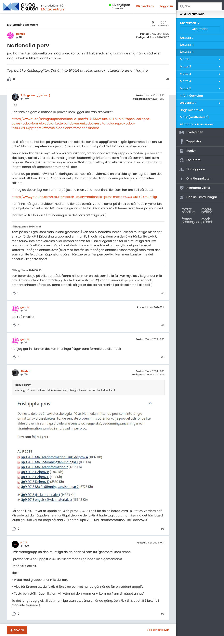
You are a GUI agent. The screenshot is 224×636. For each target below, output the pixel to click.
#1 (167, 79)
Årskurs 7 (186, 38)
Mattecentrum (53, 9)
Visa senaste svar (158, 630)
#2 (162, 293)
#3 (162, 325)
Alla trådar (200, 29)
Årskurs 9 (31, 25)
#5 (163, 529)
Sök (182, 6)
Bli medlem (145, 6)
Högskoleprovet (191, 110)
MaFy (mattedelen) (194, 117)
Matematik (14, 25)
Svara (19, 630)
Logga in (166, 6)
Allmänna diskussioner (197, 124)
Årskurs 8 (187, 45)
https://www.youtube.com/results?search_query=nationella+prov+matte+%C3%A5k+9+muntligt (84, 197)
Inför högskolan (191, 96)
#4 (163, 357)
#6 (163, 614)
